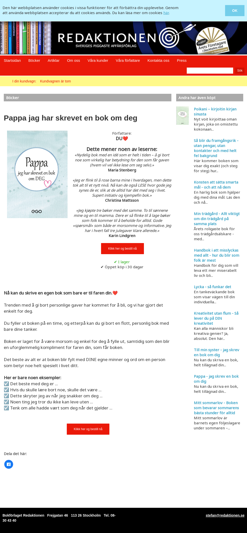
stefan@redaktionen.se (225, 515)
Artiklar (53, 60)
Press (182, 60)
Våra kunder (98, 60)
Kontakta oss (158, 60)
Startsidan (12, 60)
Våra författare (128, 60)
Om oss (73, 60)
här (166, 12)
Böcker (34, 60)
